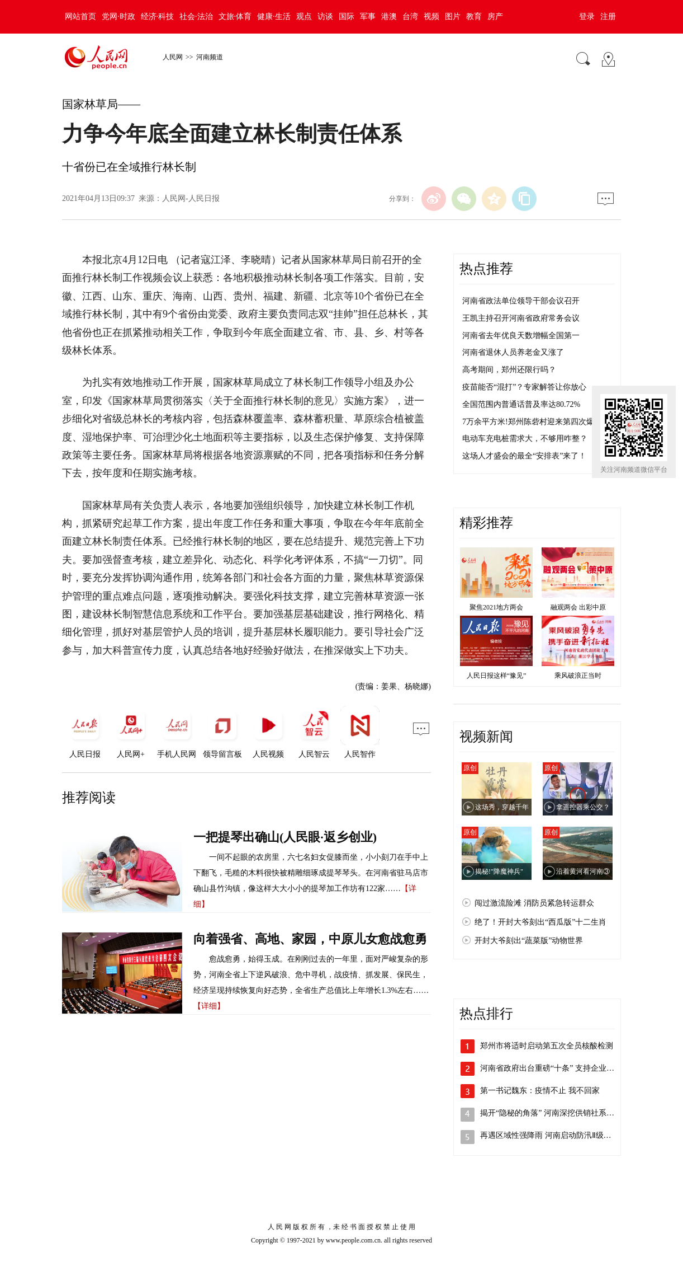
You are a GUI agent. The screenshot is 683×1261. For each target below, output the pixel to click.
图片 (453, 16)
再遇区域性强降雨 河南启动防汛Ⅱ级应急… (553, 1135)
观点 (304, 16)
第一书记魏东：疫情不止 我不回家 (540, 1090)
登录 (587, 16)
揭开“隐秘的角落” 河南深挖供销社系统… (551, 1113)
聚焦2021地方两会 (496, 607)
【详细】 (209, 1006)
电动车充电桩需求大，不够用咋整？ (524, 438)
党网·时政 (118, 16)
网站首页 (80, 16)
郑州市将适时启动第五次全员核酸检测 (546, 1046)
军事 (368, 16)
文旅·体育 (235, 16)
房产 (495, 16)
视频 (431, 16)
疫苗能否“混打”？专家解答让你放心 (524, 387)
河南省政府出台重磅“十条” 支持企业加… (551, 1068)
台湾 (410, 16)
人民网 (173, 57)
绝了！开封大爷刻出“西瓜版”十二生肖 (540, 922)
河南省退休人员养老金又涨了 (513, 352)
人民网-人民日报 (191, 198)
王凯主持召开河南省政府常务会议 (521, 318)
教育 (474, 16)
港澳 (389, 16)
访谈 (325, 16)
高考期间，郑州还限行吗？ (509, 369)
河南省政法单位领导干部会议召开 (521, 301)
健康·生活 (274, 16)
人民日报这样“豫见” (497, 675)
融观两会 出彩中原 (578, 607)
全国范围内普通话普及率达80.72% (521, 404)
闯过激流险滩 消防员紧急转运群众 (534, 903)
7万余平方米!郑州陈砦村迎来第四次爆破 (532, 422)
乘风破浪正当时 (577, 675)
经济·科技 (157, 16)
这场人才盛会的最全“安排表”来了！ (524, 456)
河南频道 (209, 57)
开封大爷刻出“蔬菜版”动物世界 (529, 940)
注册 (608, 16)
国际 (346, 16)
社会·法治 (196, 16)
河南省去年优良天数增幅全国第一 (521, 335)
